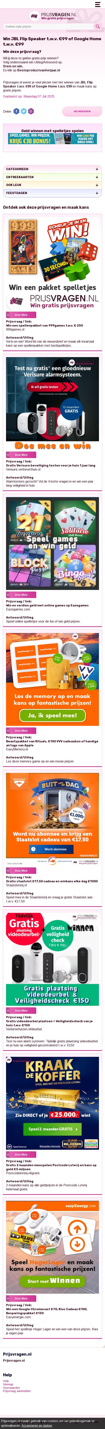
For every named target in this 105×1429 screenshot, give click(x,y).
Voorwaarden (11, 1387)
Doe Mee (21, 314)
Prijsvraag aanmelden (17, 1391)
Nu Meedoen (82, 111)
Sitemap (8, 1384)
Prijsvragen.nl (12, 82)
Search (97, 26)
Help (6, 1381)
